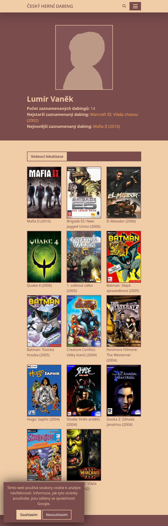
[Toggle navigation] (135, 6)
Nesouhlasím (57, 514)
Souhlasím (28, 514)
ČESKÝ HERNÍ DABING (50, 6)
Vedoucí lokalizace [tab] (47, 156)
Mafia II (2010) (106, 126)
